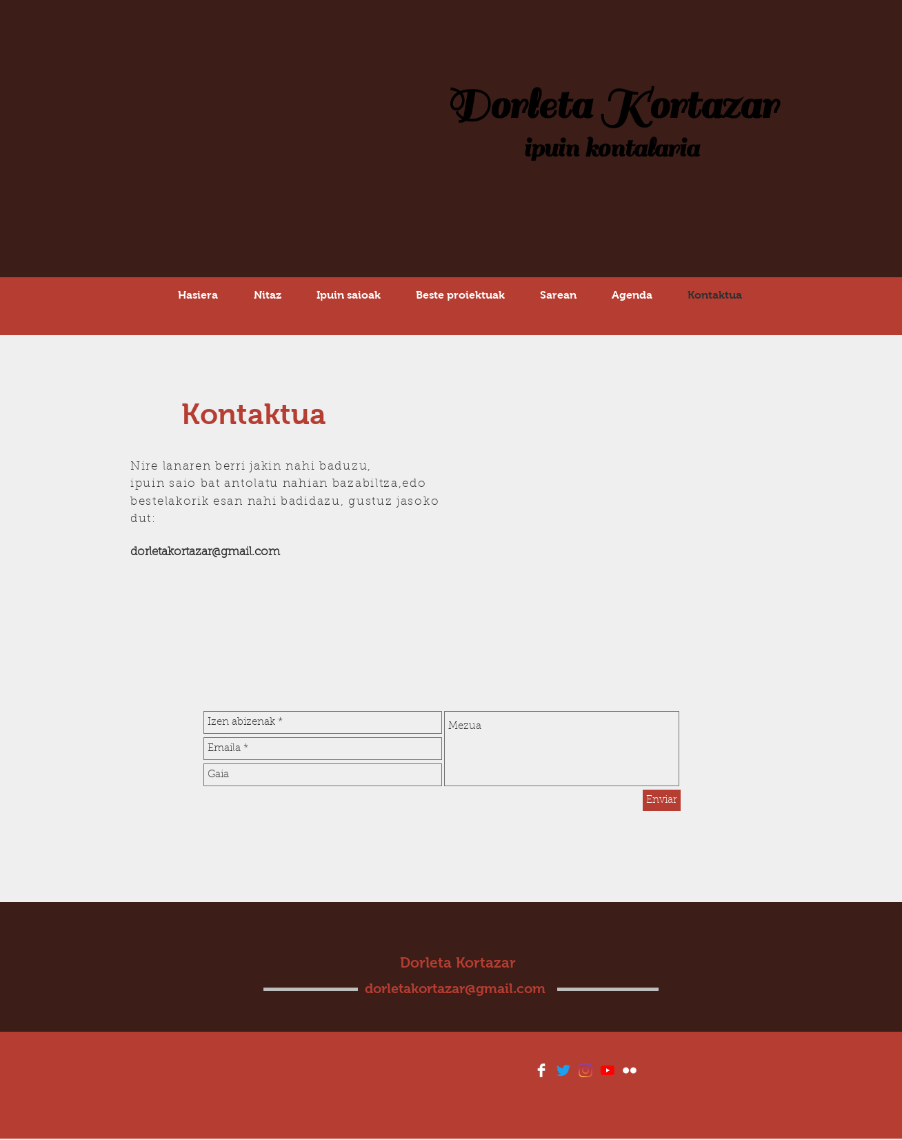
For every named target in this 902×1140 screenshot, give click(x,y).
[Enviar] (662, 800)
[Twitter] (563, 1070)
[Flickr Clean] (630, 1070)
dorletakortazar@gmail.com (205, 552)
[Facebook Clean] (541, 1070)
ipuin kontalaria (611, 148)
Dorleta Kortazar (611, 105)
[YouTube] (607, 1070)
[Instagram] (585, 1070)
